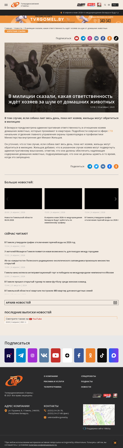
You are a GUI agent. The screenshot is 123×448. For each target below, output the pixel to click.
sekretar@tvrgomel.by (58, 417)
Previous (23, 322)
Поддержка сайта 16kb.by (98, 428)
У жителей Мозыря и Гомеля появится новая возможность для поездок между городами (51, 251)
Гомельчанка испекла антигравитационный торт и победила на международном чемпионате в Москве (59, 272)
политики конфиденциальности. (43, 445)
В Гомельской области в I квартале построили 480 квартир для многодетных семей (49, 290)
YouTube (35, 318)
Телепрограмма (52, 386)
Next (25, 322)
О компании (51, 376)
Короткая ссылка (16, 31)
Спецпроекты (88, 376)
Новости (18, 28)
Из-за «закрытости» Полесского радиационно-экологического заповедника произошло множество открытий (57, 262)
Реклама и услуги (54, 381)
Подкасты (87, 381)
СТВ (110, 130)
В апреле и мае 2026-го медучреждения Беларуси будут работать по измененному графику (63, 220)
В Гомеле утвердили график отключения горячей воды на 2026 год (103, 218)
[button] (115, 199)
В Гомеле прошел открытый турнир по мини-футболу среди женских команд (45, 281)
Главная (8, 28)
